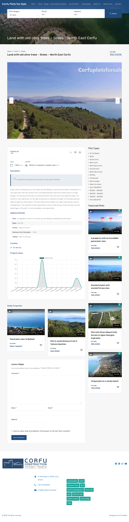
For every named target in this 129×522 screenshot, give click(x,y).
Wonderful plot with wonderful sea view (100, 286)
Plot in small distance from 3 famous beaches (63, 342)
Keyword (77, 11)
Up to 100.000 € (95, 187)
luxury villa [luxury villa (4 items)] (89, 490)
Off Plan (92, 175)
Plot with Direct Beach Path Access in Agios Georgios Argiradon (104, 335)
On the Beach (94, 153)
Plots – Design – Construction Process (52, 4)
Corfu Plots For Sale (14, 4)
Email (50, 408)
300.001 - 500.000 (96, 197)
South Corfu (94, 159)
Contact (118, 4)
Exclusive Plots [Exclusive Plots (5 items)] (73, 485)
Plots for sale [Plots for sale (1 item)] (78, 494)
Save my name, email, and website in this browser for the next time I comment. (42, 431)
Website (14, 419)
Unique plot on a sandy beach (105, 381)
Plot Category (14, 11)
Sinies (23, 51)
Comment (15, 373)
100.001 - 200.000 (96, 190)
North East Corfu (96, 166)
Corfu (16, 51)
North (92, 156)
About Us (97, 4)
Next (118, 100)
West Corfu (94, 163)
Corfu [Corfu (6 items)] (82, 481)
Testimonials (86, 4)
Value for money (95, 184)
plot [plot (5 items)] (69, 494)
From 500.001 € (95, 200)
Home (9, 51)
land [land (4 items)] (82, 485)
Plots (33, 4)
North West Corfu (96, 172)
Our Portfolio (73, 4)
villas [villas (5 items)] (69, 503)
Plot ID (44, 11)
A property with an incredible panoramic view (104, 239)
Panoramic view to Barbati (22, 339)
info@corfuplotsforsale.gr (47, 490)
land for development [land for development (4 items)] (75, 490)
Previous (11, 100)
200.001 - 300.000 (96, 193)
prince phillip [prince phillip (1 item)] (85, 499)
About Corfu (107, 4)
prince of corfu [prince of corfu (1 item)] (73, 499)
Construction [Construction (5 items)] (72, 481)
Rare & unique (94, 181)
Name (14, 408)
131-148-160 (17, 248)
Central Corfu (94, 169)
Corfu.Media (122, 515)
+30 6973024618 (44, 485)
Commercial (94, 178)
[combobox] (23, 15)
